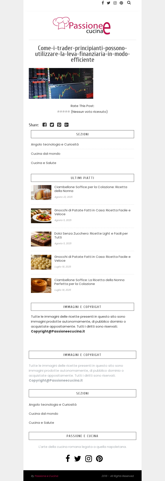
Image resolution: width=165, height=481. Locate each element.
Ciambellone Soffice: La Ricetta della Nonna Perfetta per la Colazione (89, 282)
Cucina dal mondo (45, 153)
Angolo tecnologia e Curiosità (55, 144)
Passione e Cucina (46, 476)
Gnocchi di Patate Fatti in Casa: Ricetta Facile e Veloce (92, 212)
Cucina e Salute (43, 163)
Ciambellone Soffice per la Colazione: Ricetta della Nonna (90, 189)
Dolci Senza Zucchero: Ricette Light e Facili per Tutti (91, 235)
